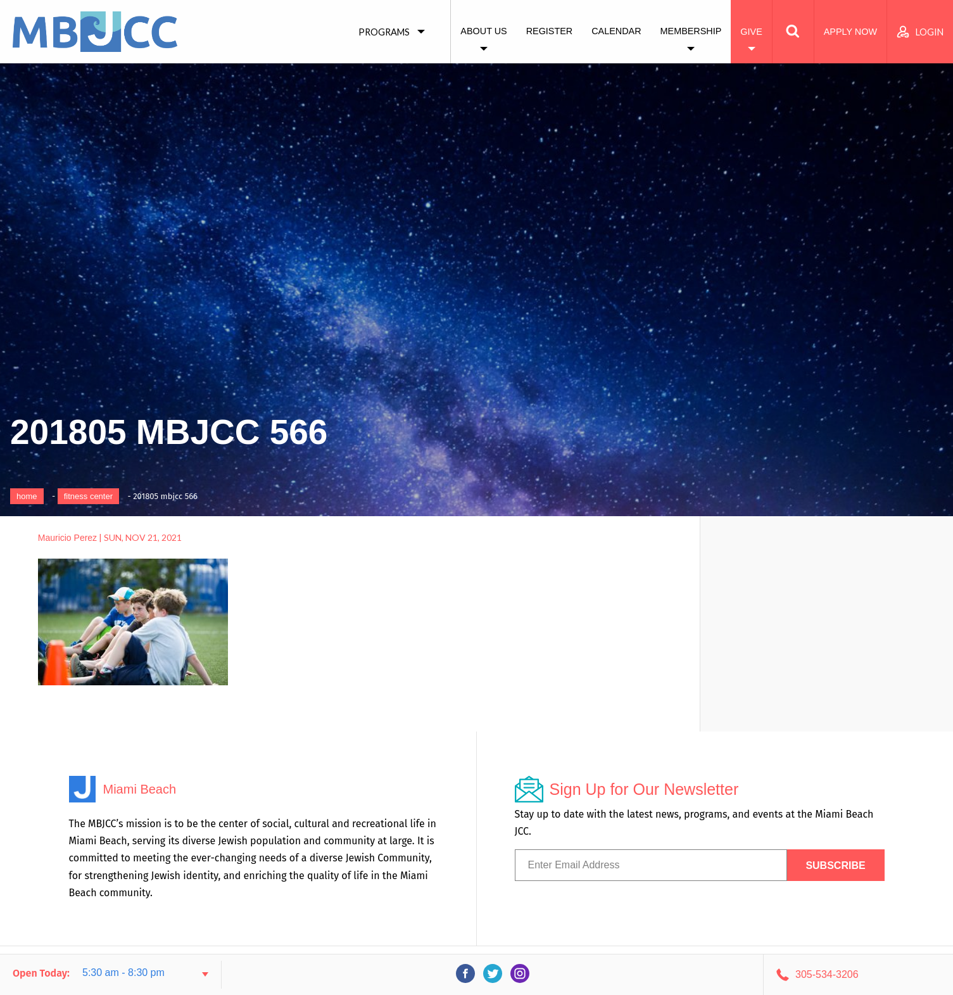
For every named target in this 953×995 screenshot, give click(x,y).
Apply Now (850, 32)
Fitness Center (88, 496)
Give (751, 32)
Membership (691, 31)
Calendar (616, 31)
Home (26, 496)
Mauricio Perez (67, 538)
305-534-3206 (827, 974)
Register (549, 31)
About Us (483, 31)
